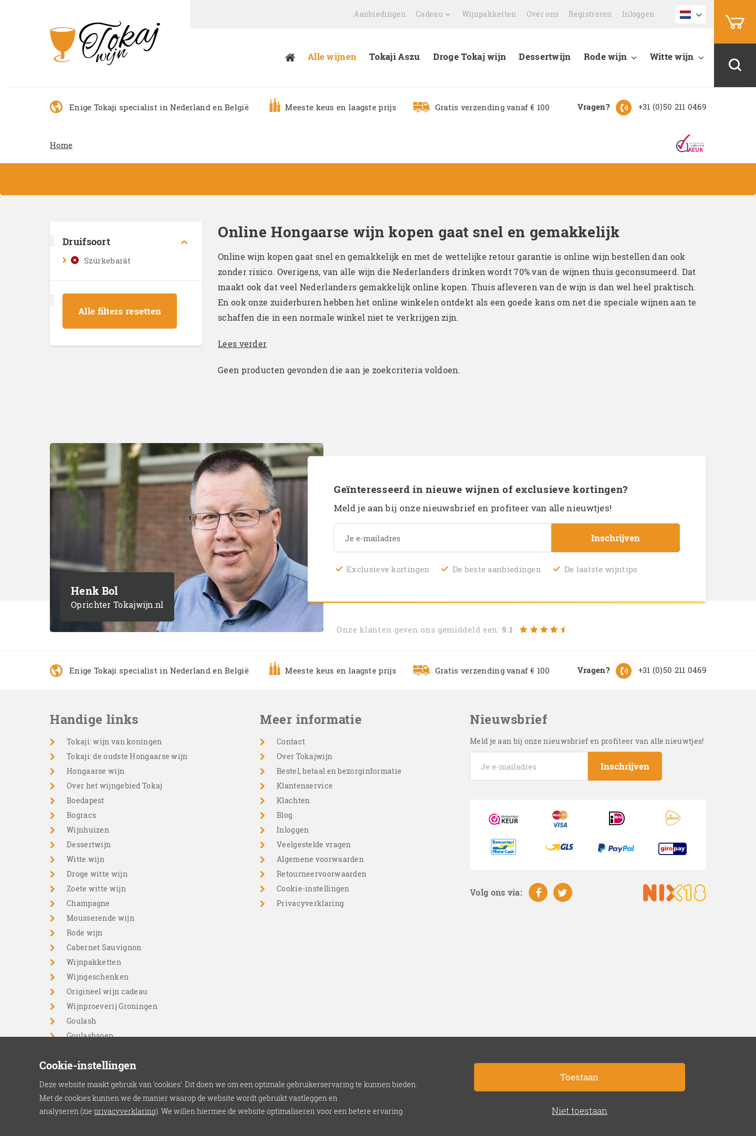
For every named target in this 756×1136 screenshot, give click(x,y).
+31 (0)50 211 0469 (672, 106)
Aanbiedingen (380, 14)
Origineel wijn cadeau (107, 991)
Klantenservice (305, 786)
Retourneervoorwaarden (321, 874)
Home (61, 145)
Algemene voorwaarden (320, 859)
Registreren (590, 14)
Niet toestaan (579, 1111)
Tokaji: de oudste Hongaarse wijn (127, 756)
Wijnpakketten (489, 14)
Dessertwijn (545, 56)
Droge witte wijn (97, 874)
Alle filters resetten (119, 311)
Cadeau (429, 14)
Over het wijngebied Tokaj (115, 786)
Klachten (293, 800)
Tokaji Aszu (394, 56)
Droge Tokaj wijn (470, 56)
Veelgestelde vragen (314, 844)
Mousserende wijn (100, 918)
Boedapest (85, 800)
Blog (284, 815)
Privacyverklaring (310, 903)
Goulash (81, 1021)
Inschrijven (615, 538)
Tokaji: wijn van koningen (114, 741)
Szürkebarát (107, 260)
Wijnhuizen (88, 830)
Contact (291, 741)
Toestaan (579, 1077)
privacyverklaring (125, 1111)
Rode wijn (605, 56)
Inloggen (638, 14)
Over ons (543, 14)
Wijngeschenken (98, 977)
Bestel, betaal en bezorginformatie (339, 771)
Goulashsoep (90, 1035)
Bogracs (81, 815)
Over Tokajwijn (304, 756)
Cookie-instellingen (313, 888)
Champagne (88, 903)
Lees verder (242, 343)
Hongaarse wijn (95, 771)
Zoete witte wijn (96, 888)
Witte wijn (672, 56)
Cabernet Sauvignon (104, 947)
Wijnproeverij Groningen (112, 1006)
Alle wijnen (332, 56)
